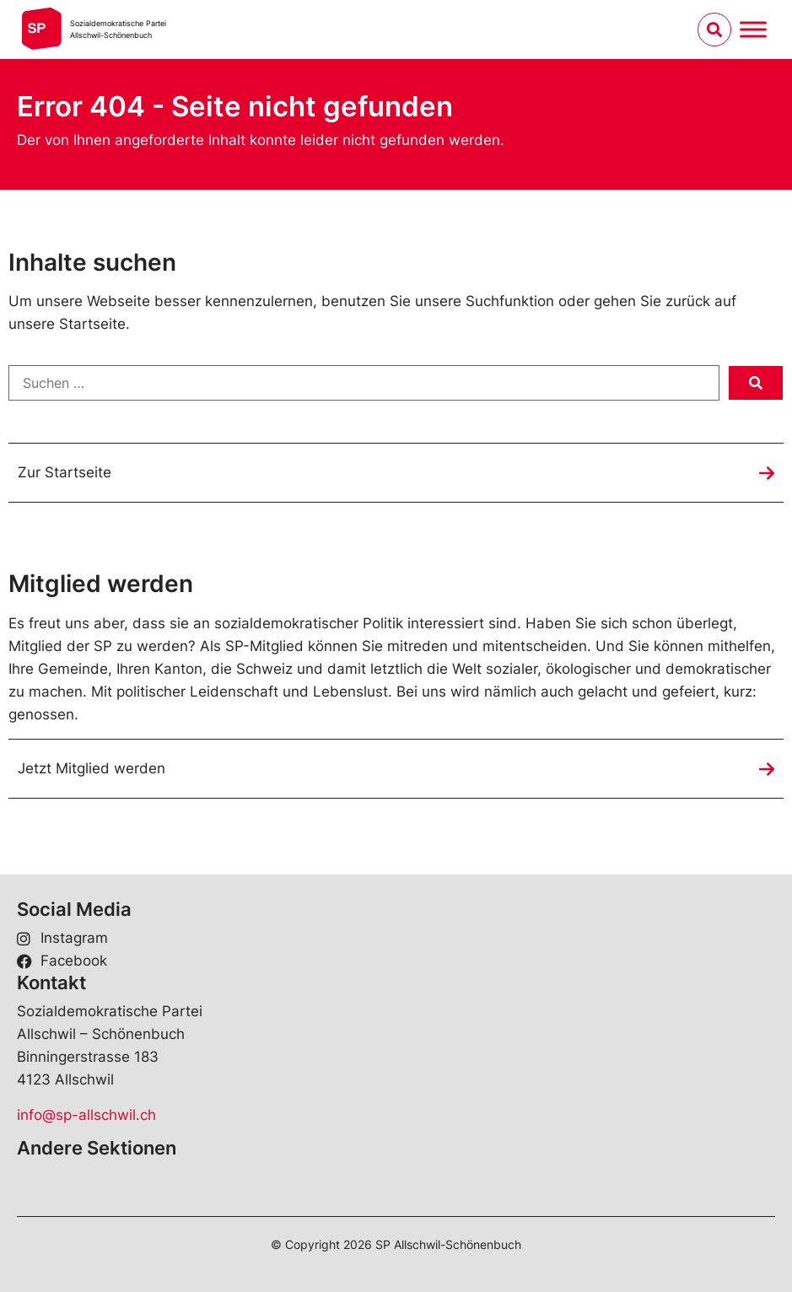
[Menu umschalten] (753, 29)
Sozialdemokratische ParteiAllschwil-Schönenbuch (118, 29)
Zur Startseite (64, 472)
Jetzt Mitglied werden (91, 768)
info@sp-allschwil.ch (86, 1114)
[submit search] (756, 383)
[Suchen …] (363, 383)
